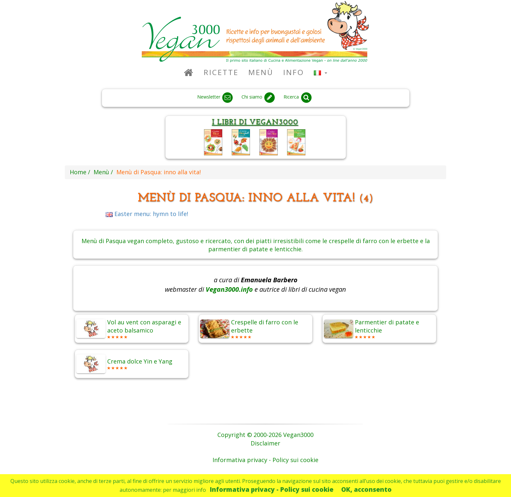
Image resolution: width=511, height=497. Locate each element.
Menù (260, 72)
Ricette (221, 72)
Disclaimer (265, 443)
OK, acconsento (366, 489)
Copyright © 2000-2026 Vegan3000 (265, 435)
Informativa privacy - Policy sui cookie (271, 489)
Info (293, 72)
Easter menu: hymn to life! (147, 214)
